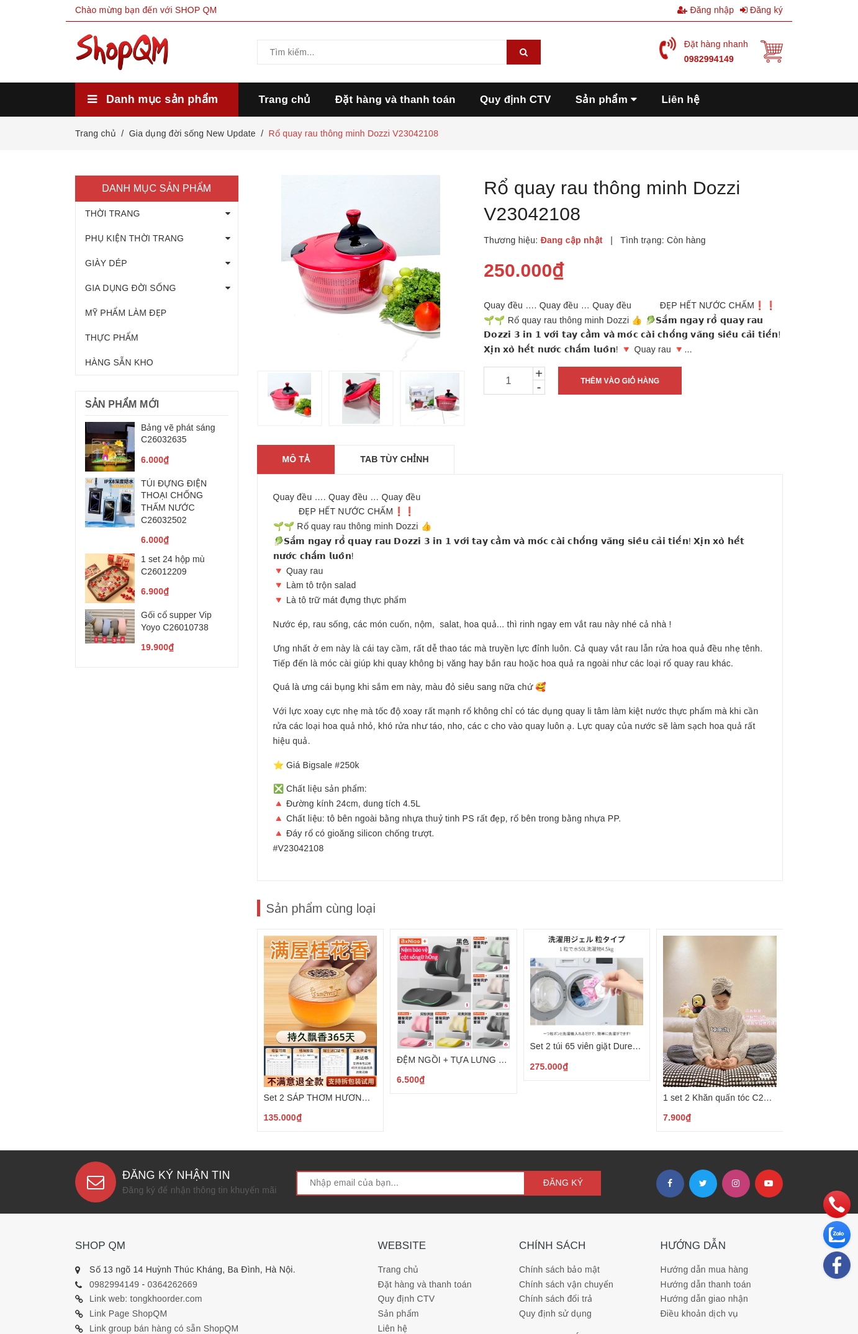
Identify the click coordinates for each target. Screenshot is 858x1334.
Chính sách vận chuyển (566, 1284)
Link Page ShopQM (128, 1313)
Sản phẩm (398, 1313)
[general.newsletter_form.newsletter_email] (410, 1183)
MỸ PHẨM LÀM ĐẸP (125, 313)
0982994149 (709, 59)
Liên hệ (393, 1328)
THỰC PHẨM (111, 337)
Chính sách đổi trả (556, 1299)
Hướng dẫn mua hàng (705, 1269)
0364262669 (172, 1284)
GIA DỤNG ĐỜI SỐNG (130, 288)
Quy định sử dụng (555, 1313)
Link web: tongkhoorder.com (145, 1299)
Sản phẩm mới (122, 404)
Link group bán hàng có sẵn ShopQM (163, 1328)
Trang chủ (398, 1269)
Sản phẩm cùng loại (321, 908)
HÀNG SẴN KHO (119, 362)
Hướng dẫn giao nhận (705, 1299)
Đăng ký (761, 10)
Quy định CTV (406, 1299)
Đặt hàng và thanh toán (425, 1284)
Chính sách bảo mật (559, 1269)
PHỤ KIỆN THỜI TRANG (134, 238)
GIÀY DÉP (106, 263)
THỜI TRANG (112, 213)
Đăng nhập (705, 10)
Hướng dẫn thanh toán (706, 1284)
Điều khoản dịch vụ (700, 1313)
